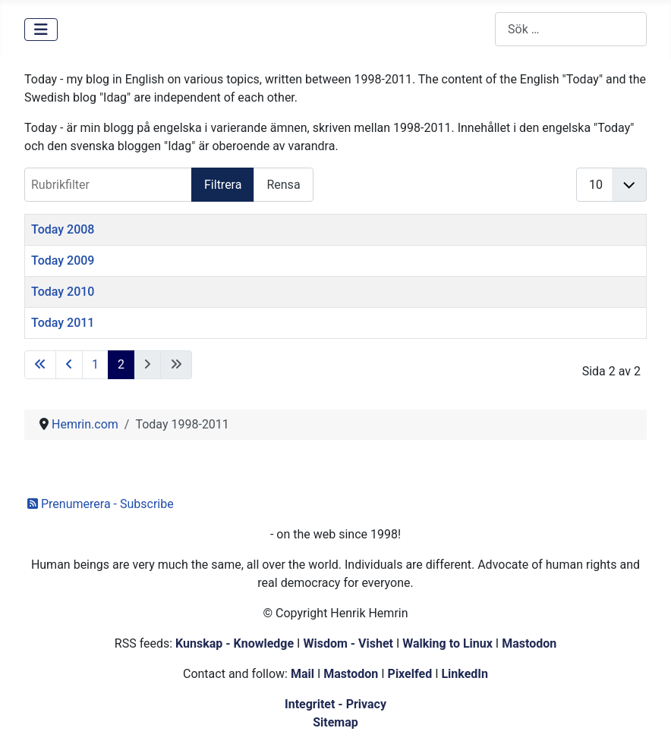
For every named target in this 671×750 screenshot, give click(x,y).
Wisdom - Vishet (348, 643)
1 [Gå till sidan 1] (95, 364)
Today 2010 (62, 291)
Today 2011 (62, 322)
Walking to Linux (449, 643)
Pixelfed (410, 674)
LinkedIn (464, 674)
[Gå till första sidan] (40, 364)
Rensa (283, 184)
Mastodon (529, 643)
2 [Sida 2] (121, 364)
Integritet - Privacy (335, 704)
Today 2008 (62, 229)
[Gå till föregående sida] (69, 364)
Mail (302, 674)
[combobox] (571, 29)
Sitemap (335, 722)
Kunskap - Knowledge (234, 643)
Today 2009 (62, 260)
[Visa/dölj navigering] (41, 29)
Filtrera (222, 184)
